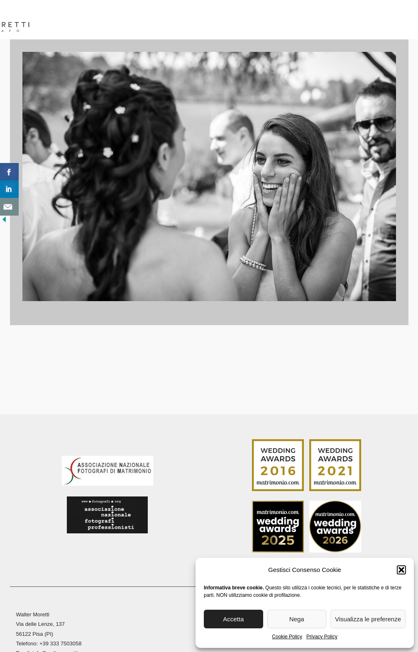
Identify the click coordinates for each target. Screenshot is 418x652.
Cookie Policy (287, 637)
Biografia (94, 20)
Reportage (235, 20)
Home (56, 20)
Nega (296, 619)
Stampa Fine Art (300, 20)
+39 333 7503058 (60, 643)
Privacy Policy (321, 637)
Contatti (385, 20)
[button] (401, 570)
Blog (349, 20)
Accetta (233, 619)
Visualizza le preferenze (368, 619)
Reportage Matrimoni (164, 20)
